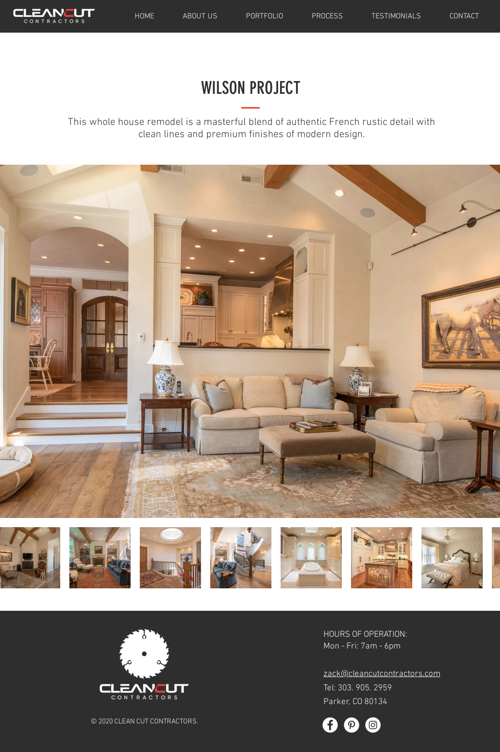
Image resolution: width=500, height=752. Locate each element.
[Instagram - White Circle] (373, 725)
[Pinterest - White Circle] (351, 725)
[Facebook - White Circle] (330, 725)
